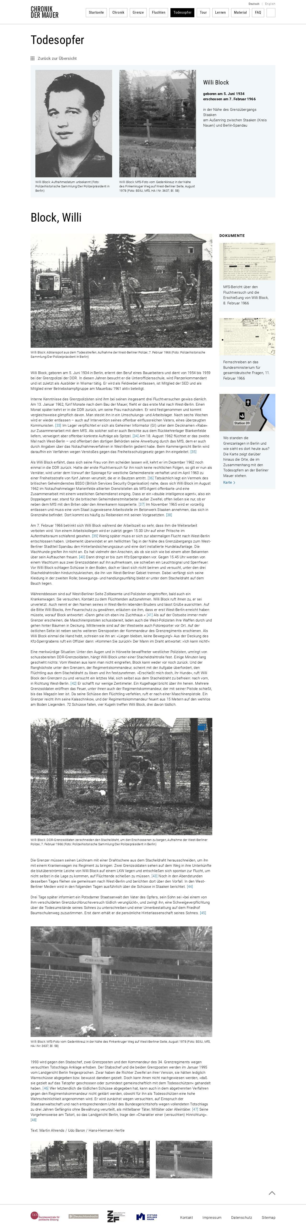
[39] (95, 536)
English (270, 4)
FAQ (258, 12)
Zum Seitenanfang (272, 1193)
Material (240, 12)
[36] (151, 478)
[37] (142, 504)
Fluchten (158, 12)
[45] (203, 913)
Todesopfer (183, 12)
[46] (46, 1088)
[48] (34, 1120)
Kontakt (186, 1217)
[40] (82, 557)
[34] (136, 436)
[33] (58, 425)
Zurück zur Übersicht (57, 58)
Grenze (138, 12)
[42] (73, 683)
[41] (150, 615)
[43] (155, 876)
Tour (203, 12)
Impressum (211, 1217)
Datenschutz (241, 1217)
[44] (190, 886)
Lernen (220, 12)
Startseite (96, 12)
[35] (194, 452)
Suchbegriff (271, 12)
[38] (169, 515)
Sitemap (268, 1217)
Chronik (118, 12)
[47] (195, 1109)
